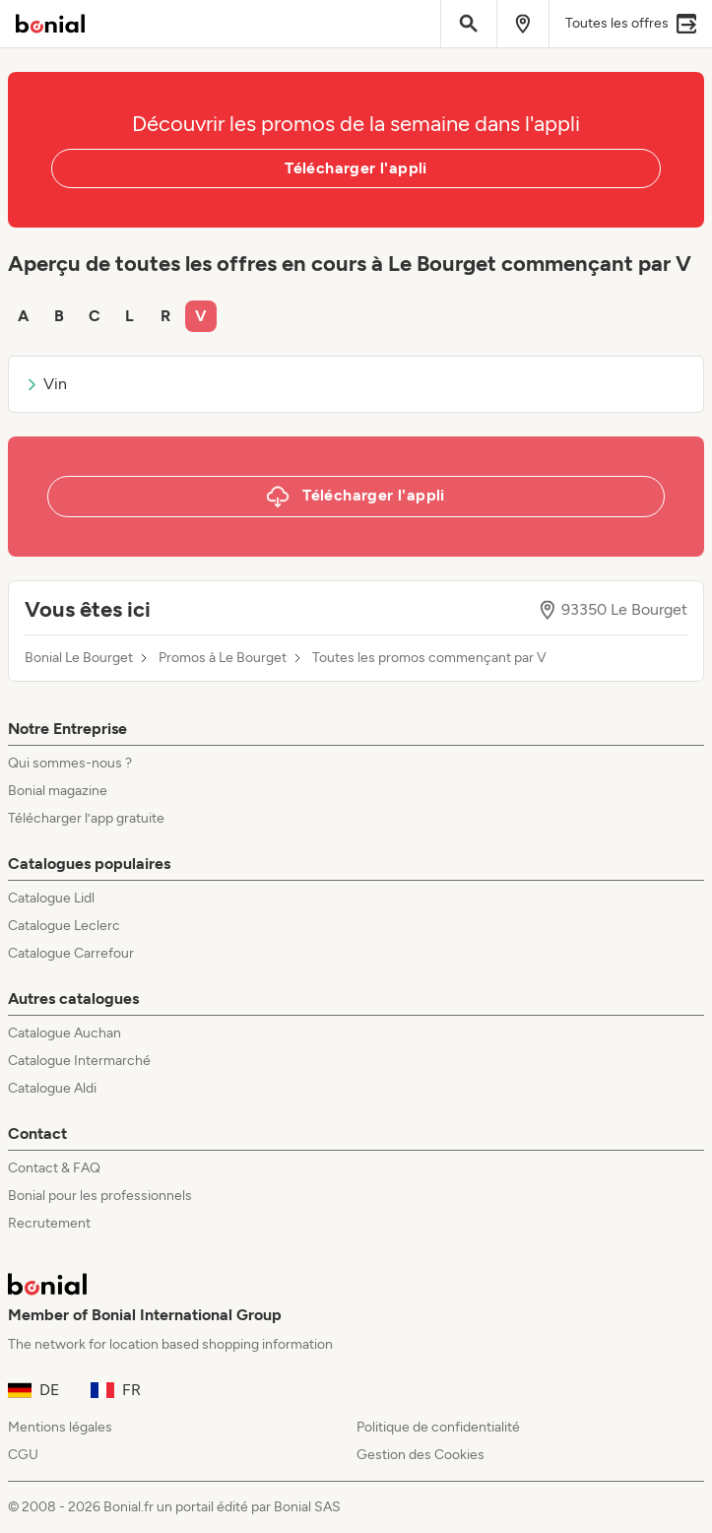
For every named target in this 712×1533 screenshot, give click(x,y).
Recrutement (49, 1223)
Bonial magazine (57, 790)
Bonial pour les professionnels (100, 1195)
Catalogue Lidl (51, 898)
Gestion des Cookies (420, 1454)
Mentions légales (60, 1427)
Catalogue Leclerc (64, 925)
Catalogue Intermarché (79, 1060)
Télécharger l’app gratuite (86, 818)
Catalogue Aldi (52, 1088)
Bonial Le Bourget (79, 658)
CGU (23, 1454)
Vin (46, 383)
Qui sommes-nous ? (70, 763)
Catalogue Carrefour (71, 953)
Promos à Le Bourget (223, 658)
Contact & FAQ (54, 1168)
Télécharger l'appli (356, 168)
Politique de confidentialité (438, 1427)
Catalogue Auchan (64, 1033)
